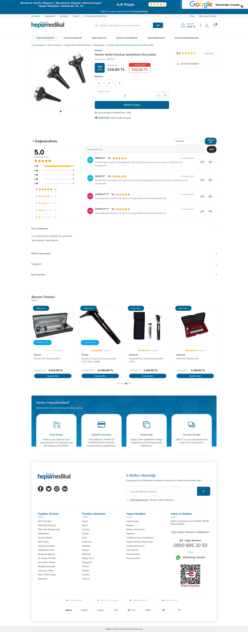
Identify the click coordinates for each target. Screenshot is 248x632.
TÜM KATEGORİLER (45, 38)
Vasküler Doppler (46, 545)
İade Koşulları (124, 274)
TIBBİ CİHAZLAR (98, 38)
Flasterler (42, 578)
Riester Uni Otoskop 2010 (47, 358)
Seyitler (86, 574)
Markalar (64, 16)
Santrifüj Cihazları (47, 525)
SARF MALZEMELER (73, 38)
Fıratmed (86, 541)
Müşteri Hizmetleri (135, 529)
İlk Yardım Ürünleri (47, 558)
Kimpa (85, 550)
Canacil (86, 529)
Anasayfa (35, 16)
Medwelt (133, 354)
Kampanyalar (133, 558)
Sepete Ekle (132, 105)
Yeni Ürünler (132, 550)
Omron (85, 566)
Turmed (86, 578)
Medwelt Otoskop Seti (188, 358)
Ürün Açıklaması (124, 228)
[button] (61, 111)
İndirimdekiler (133, 554)
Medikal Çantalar (46, 566)
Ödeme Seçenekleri (124, 253)
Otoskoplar (99, 45)
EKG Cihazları (45, 521)
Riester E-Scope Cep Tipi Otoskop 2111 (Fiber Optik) (99, 360)
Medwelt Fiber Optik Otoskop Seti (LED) (146, 360)
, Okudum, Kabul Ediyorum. (150, 500)
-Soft (108, 629)
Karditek (86, 545)
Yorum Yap (210, 141)
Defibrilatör (43, 533)
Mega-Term (88, 558)
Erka (84, 537)
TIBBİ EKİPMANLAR (156, 38)
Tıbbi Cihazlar (54, 45)
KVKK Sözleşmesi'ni (139, 500)
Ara (158, 25)
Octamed (86, 562)
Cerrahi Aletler (45, 537)
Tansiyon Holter (46, 570)
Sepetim (130, 533)
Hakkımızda (132, 521)
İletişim (76, 16)
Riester (98, 50)
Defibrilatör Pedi (46, 550)
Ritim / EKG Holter (47, 574)
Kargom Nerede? (208, 16)
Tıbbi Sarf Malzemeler (49, 529)
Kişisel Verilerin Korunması (139, 541)
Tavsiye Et (124, 264)
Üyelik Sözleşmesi (135, 545)
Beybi (85, 525)
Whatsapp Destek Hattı (95, 16)
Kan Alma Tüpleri (46, 562)
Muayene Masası (46, 554)
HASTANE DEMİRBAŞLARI (186, 38)
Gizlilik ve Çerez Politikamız (140, 537)
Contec (85, 533)
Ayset (85, 521)
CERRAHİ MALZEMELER (127, 38)
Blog (192, 16)
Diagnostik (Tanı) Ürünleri (77, 45)
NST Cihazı (43, 541)
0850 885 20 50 (190, 545)
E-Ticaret (115, 629)
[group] (61, 78)
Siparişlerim (50, 16)
